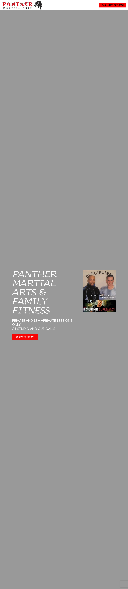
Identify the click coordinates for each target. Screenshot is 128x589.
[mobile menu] (93, 5)
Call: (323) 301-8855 (112, 5)
